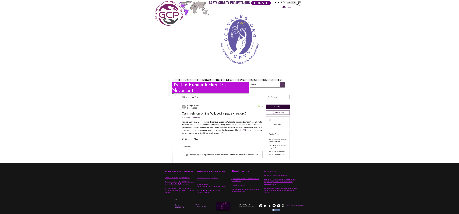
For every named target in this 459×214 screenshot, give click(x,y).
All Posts (185, 97)
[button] (240, 36)
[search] (278, 97)
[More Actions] (261, 106)
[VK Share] (265, 210)
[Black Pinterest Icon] (281, 2)
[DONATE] (261, 3)
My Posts (195, 97)
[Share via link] (194, 139)
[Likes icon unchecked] (183, 139)
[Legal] (183, 199)
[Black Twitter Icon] (276, 2)
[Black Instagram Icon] (284, 2)
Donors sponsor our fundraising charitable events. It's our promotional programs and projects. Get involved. (280, 190)
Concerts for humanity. (238, 185)
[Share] (276, 210)
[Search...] (263, 84)
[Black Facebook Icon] (273, 2)
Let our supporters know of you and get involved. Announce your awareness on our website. (179, 190)
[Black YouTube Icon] (278, 2)
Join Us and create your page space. (177, 178)
